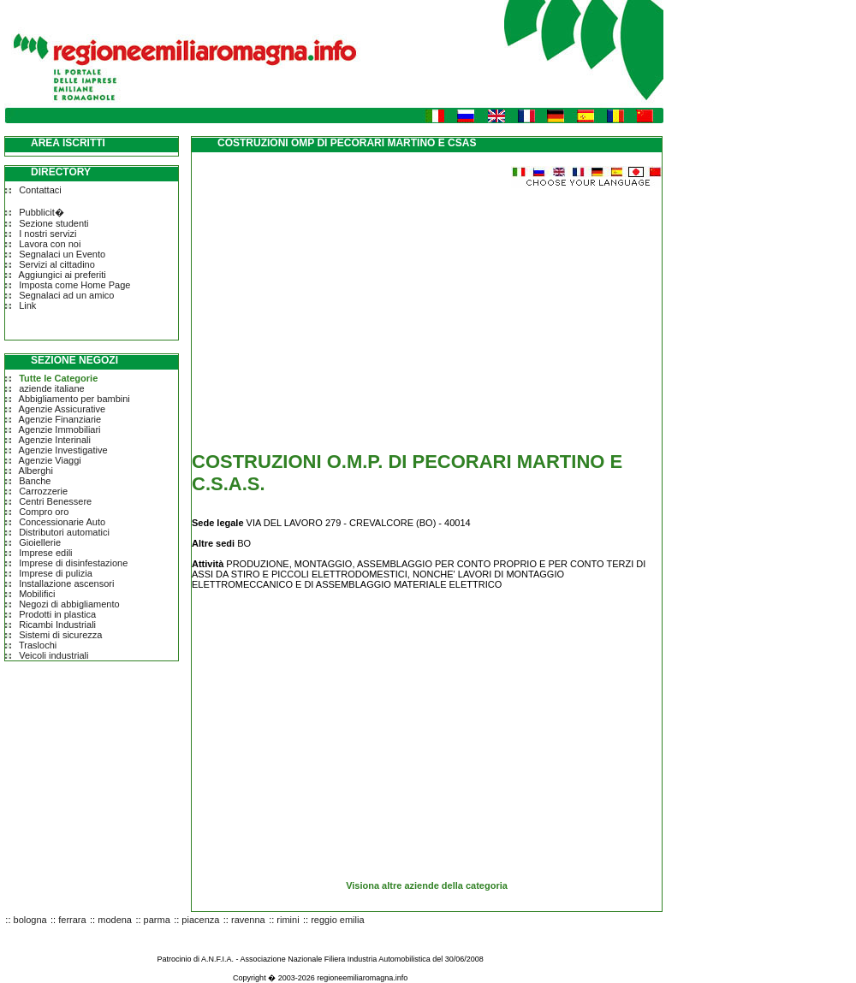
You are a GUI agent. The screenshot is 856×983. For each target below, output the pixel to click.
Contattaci (40, 190)
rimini (287, 920)
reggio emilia (337, 920)
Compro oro (43, 511)
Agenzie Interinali (55, 440)
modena (115, 920)
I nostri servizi (47, 233)
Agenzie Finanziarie (60, 419)
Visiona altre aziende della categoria (427, 885)
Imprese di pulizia (55, 573)
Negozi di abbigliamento (69, 604)
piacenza (200, 920)
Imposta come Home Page (74, 285)
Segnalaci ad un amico (66, 295)
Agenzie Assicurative (62, 409)
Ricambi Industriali (57, 624)
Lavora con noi (49, 244)
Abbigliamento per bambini (74, 399)
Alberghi (36, 470)
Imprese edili (45, 553)
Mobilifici (37, 594)
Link (27, 305)
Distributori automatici (64, 532)
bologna (30, 920)
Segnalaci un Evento (62, 254)
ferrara (72, 920)
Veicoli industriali (53, 655)
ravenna (248, 920)
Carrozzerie (43, 491)
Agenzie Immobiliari (60, 429)
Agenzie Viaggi (50, 460)
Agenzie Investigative (63, 450)
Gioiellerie (40, 542)
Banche (35, 481)
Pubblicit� (41, 212)
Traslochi (37, 645)
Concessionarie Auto (62, 522)
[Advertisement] (335, 308)
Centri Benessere (55, 501)
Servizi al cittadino (57, 264)
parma (157, 920)
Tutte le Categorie (58, 378)
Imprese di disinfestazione (73, 563)
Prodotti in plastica (57, 614)
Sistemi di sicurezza (60, 635)
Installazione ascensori (66, 583)
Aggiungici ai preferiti (62, 274)
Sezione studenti (53, 223)
